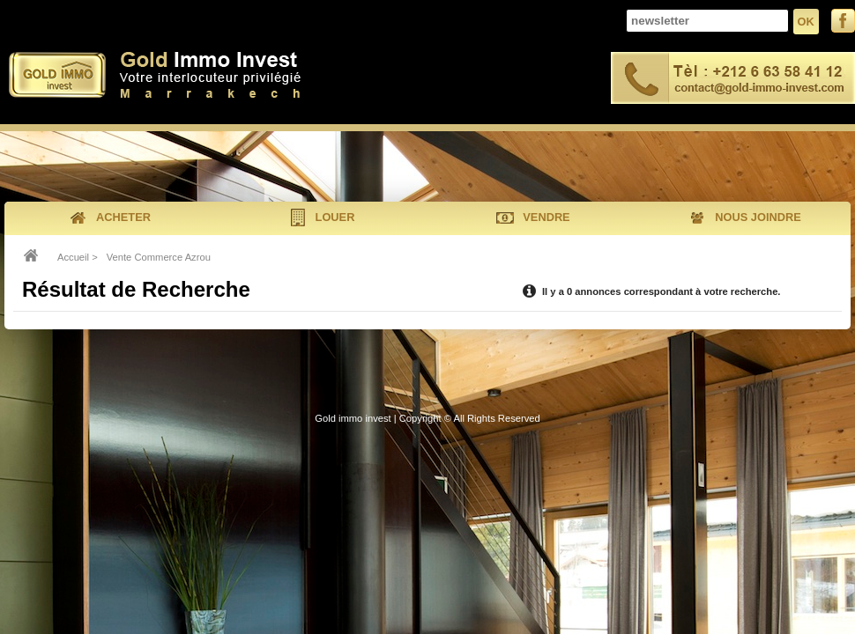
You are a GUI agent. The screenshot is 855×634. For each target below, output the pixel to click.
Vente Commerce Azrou (159, 257)
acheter (110, 217)
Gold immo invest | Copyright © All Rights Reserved (427, 418)
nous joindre (744, 217)
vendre (532, 217)
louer (322, 217)
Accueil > (77, 257)
